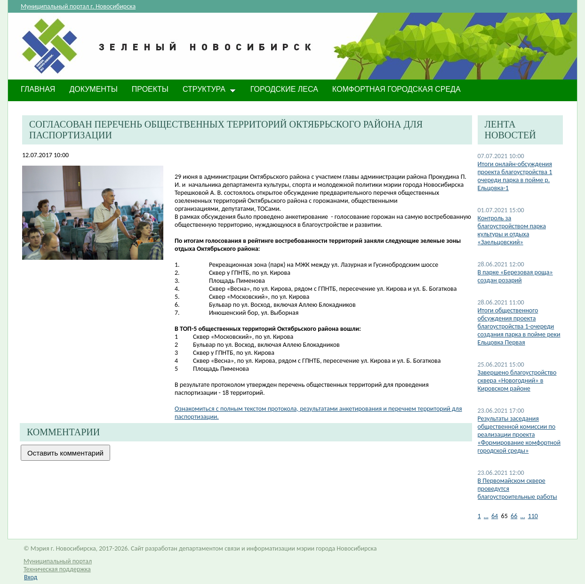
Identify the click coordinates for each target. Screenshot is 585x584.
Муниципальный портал (58, 561)
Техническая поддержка (57, 569)
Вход (30, 577)
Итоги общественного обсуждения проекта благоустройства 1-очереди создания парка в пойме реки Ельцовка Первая (519, 326)
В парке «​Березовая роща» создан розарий (515, 276)
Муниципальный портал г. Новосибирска (78, 6)
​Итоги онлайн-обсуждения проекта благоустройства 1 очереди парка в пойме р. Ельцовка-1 (515, 176)
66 (514, 516)
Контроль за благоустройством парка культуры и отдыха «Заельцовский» (512, 230)
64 (494, 516)
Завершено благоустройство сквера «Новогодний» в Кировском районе (517, 380)
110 (533, 516)
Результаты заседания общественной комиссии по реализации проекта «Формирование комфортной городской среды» (519, 435)
